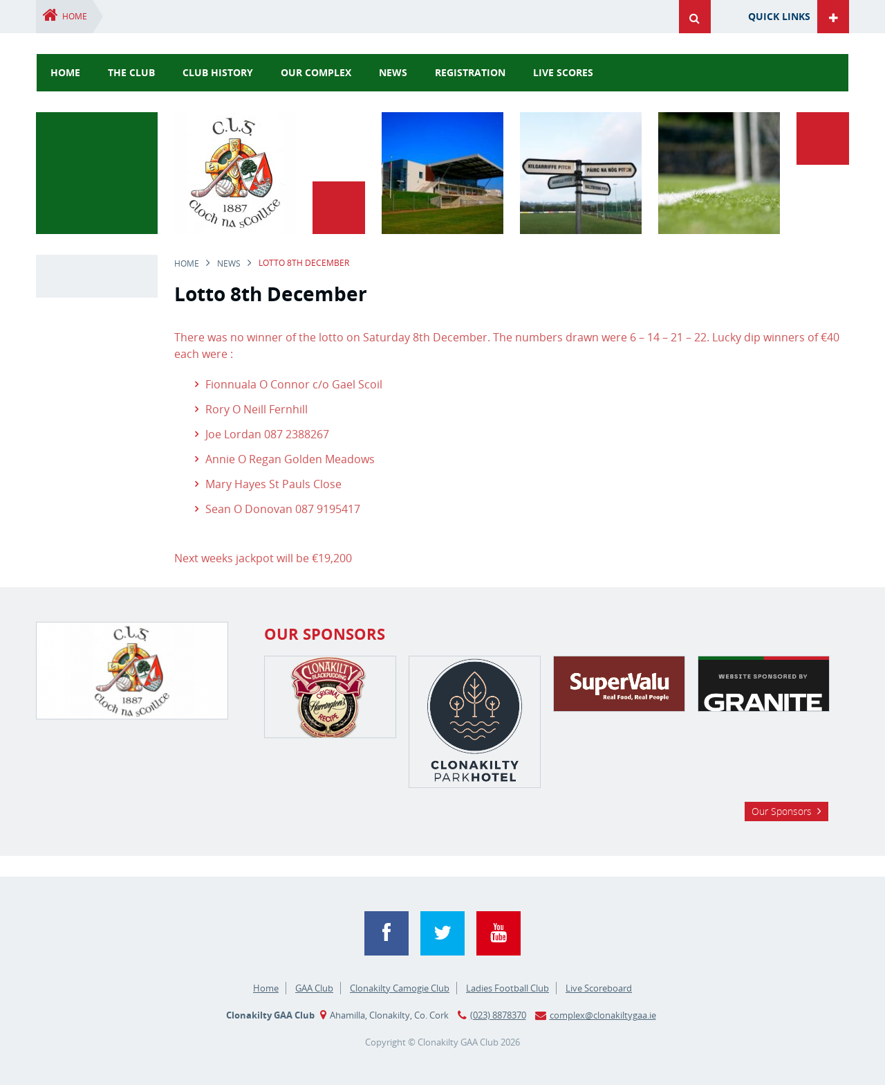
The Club (131, 72)
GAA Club (314, 988)
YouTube (498, 933)
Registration (470, 72)
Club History (218, 72)
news (393, 72)
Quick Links (779, 16)
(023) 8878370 (498, 1015)
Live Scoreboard (599, 988)
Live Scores (563, 72)
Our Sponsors (782, 811)
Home (74, 16)
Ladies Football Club (507, 988)
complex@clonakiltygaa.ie (603, 1015)
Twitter (442, 933)
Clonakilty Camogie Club (399, 988)
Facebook (386, 933)
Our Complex (316, 72)
